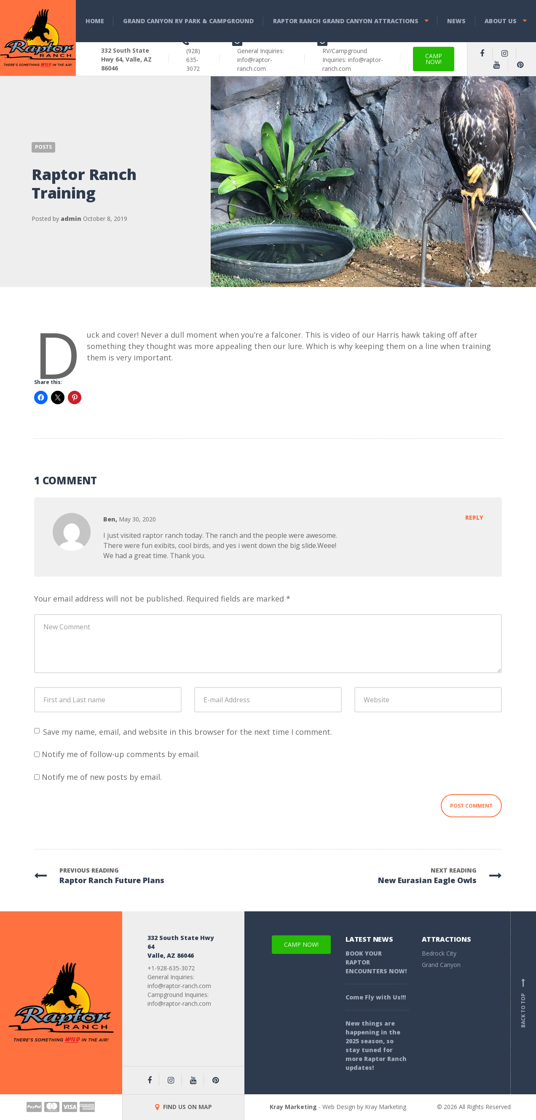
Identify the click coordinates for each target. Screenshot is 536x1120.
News (456, 21)
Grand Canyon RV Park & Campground (188, 21)
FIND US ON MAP (183, 1107)
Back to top (523, 1002)
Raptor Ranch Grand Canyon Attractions (345, 21)
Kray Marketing (293, 1107)
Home (95, 21)
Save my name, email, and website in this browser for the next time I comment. (187, 732)
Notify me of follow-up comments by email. (121, 754)
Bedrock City (439, 953)
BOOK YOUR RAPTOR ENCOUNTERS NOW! (376, 962)
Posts (43, 146)
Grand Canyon (441, 965)
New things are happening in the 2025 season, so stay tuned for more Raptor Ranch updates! (376, 1045)
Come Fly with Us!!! (376, 997)
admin (71, 219)
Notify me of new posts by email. (102, 777)
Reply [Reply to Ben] (474, 517)
